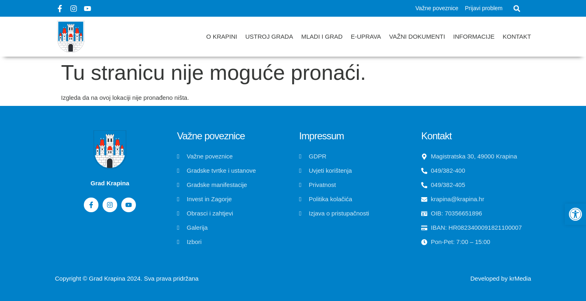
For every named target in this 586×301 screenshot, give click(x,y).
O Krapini (221, 36)
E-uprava (366, 36)
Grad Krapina (107, 278)
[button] (517, 8)
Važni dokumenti (417, 36)
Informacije (474, 36)
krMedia (520, 278)
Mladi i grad (322, 36)
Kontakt (517, 36)
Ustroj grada (269, 36)
